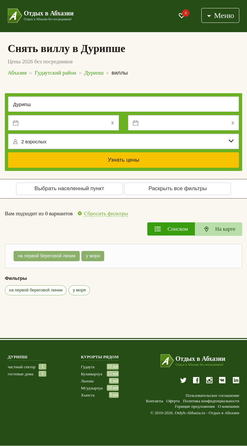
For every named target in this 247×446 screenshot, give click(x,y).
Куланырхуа (91, 374)
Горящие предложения (195, 406)
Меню (220, 15)
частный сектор (21, 367)
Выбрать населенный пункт (69, 188)
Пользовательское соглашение (212, 395)
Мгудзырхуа (92, 388)
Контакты (154, 401)
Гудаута (88, 367)
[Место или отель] (123, 104)
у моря (93, 256)
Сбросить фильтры (106, 214)
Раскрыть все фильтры (178, 188)
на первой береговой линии (47, 256)
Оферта (173, 401)
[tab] (171, 229)
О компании (228, 406)
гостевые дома (20, 374)
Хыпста (88, 395)
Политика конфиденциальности (211, 401)
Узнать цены (123, 160)
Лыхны (87, 381)
